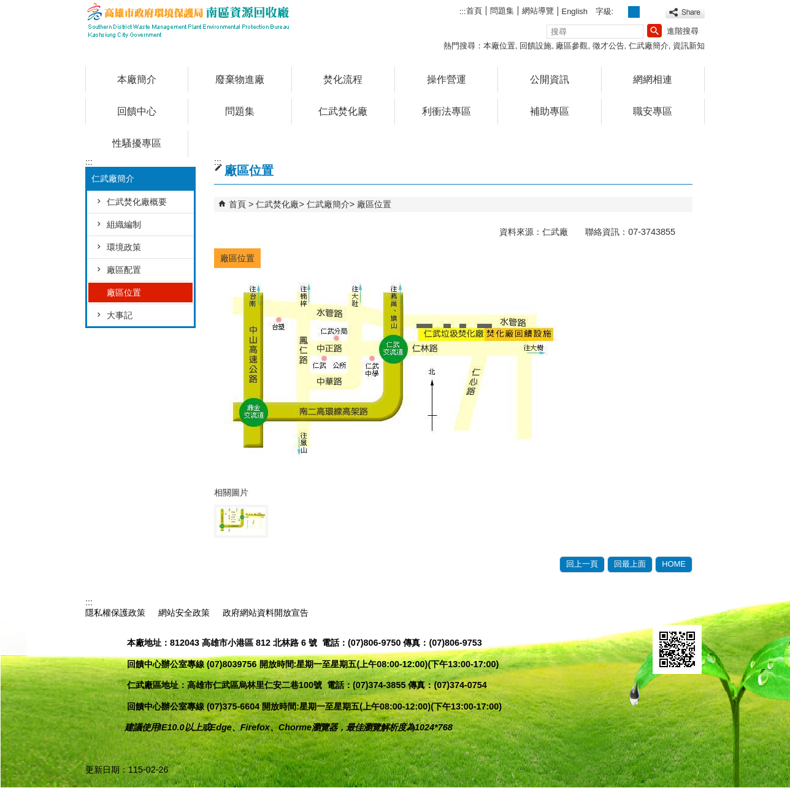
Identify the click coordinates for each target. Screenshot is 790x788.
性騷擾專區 (136, 143)
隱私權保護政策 (115, 613)
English (575, 11)
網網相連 (652, 79)
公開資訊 (549, 79)
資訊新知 (689, 45)
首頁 (474, 10)
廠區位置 (124, 292)
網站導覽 (538, 10)
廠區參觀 (572, 45)
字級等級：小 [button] (621, 12)
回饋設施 (535, 45)
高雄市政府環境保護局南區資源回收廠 (189, 20)
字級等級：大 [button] (647, 12)
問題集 (502, 10)
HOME (674, 563)
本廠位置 (499, 45)
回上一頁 (582, 563)
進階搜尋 (683, 31)
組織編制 (124, 224)
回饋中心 (136, 111)
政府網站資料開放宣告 (266, 613)
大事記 (119, 315)
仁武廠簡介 (649, 45)
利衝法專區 (446, 111)
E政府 (666, 611)
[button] (654, 30)
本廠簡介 (136, 79)
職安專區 (652, 111)
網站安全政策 (184, 613)
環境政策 (124, 247)
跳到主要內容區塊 (6, 6)
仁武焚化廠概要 (137, 202)
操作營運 (446, 79)
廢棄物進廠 (239, 79)
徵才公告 (608, 45)
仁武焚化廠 (342, 111)
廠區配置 (124, 270)
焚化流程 (342, 79)
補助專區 (549, 111)
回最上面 (630, 563)
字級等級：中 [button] (634, 12)
